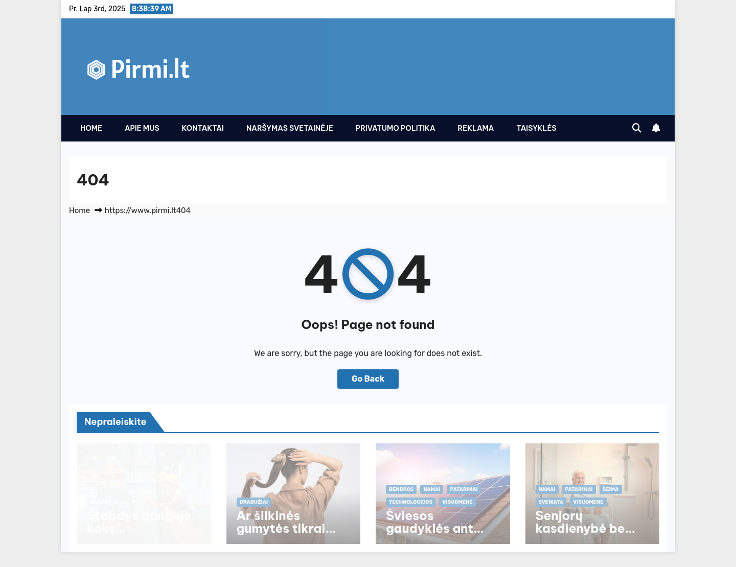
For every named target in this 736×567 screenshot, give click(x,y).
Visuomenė (457, 502)
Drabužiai (254, 502)
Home (91, 128)
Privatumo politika (395, 128)
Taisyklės (536, 128)
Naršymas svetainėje (289, 128)
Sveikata (551, 502)
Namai (431, 489)
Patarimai (463, 489)
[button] (636, 128)
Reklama (476, 128)
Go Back (368, 379)
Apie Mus (142, 128)
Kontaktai (203, 128)
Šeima (611, 489)
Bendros (401, 489)
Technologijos (410, 502)
